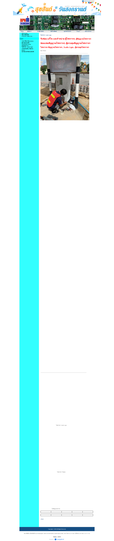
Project (78, 31)
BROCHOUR (88, 31)
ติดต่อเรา (29, 31)
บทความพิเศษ (53, 31)
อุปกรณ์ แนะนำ (67, 31)
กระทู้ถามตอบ (40, 31)
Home (22, 31)
